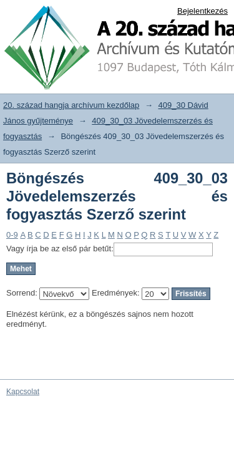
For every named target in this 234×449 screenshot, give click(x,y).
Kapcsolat (22, 391)
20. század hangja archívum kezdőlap (71, 105)
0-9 (12, 234)
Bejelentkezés (202, 11)
